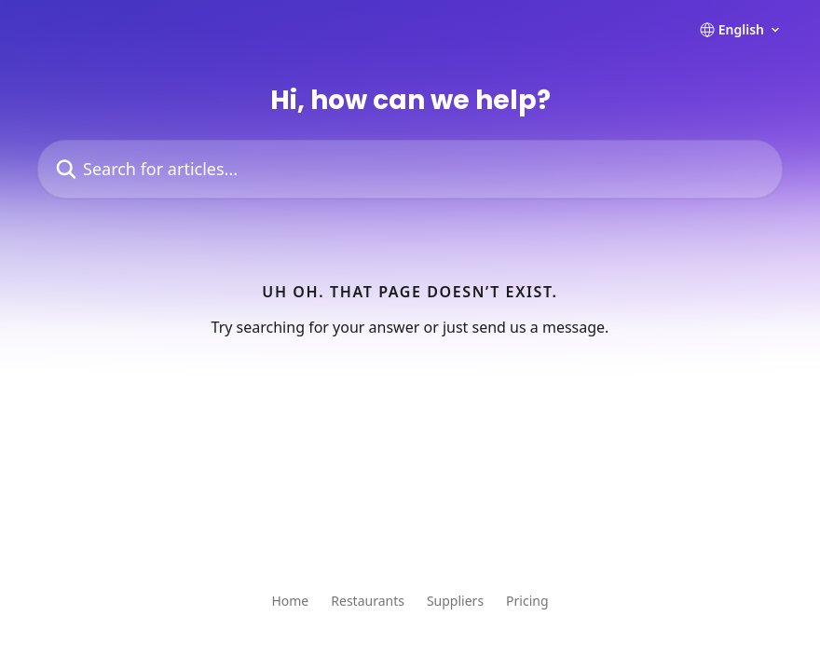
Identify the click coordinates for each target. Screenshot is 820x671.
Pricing (527, 600)
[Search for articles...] (410, 169)
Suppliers (455, 600)
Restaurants (367, 600)
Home (289, 600)
